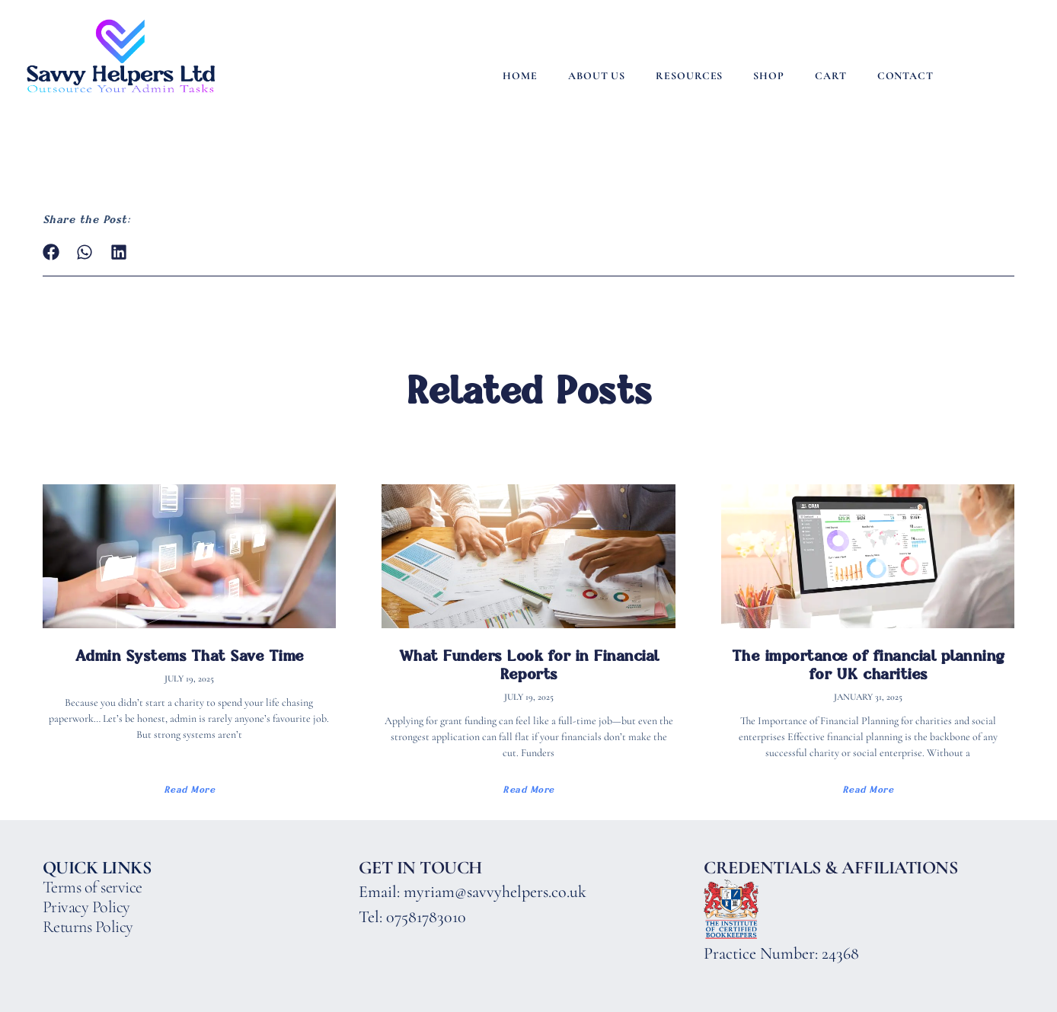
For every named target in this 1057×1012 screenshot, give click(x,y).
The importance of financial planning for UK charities (868, 665)
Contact (905, 75)
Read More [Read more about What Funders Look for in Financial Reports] (528, 789)
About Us (596, 75)
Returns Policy (88, 926)
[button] (51, 252)
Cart (831, 75)
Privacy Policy (86, 907)
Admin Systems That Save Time (189, 656)
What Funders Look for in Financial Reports (529, 665)
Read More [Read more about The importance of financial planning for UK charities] (868, 789)
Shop (768, 75)
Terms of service (92, 887)
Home (520, 75)
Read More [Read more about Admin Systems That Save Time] (190, 789)
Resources (689, 75)
